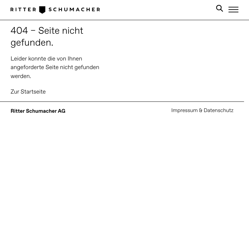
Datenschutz (218, 110)
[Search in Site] (219, 10)
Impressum (184, 110)
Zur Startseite (28, 92)
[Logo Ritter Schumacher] (55, 10)
